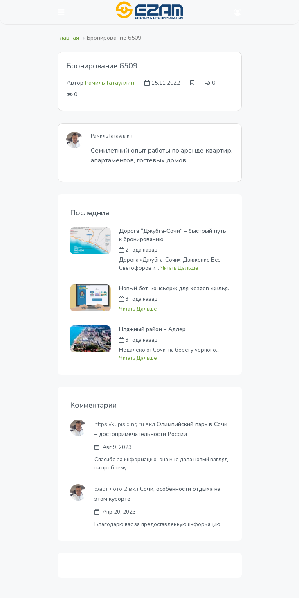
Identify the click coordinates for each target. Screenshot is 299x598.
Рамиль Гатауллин (109, 83)
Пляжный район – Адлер (152, 329)
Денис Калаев (193, 340)
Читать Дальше (179, 268)
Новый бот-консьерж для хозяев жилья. (174, 288)
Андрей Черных (195, 250)
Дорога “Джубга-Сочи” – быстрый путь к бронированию (172, 235)
